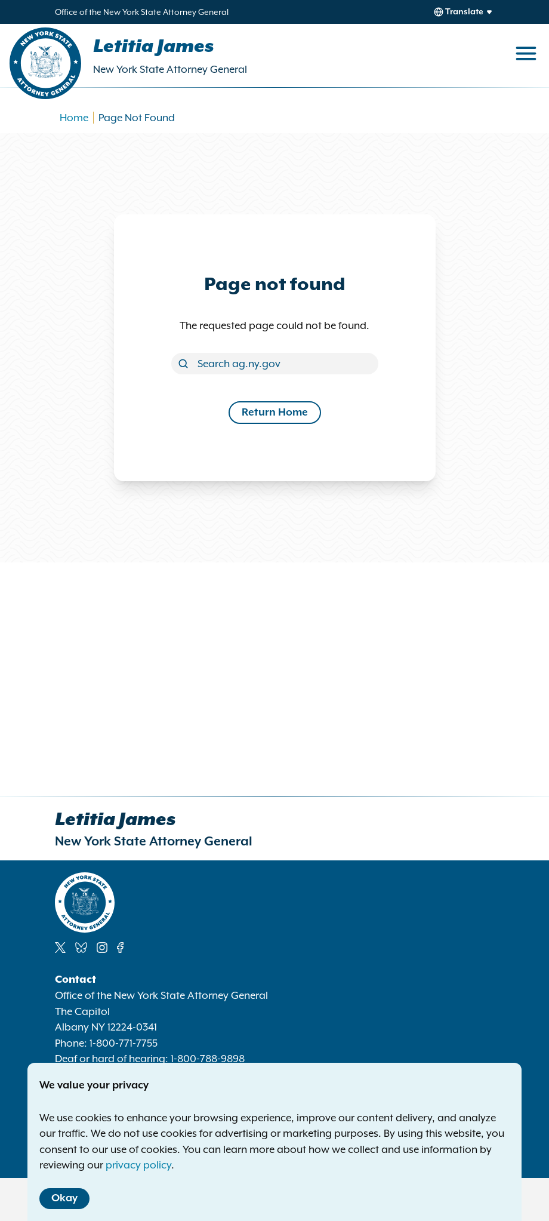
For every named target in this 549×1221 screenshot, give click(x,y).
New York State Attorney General (170, 69)
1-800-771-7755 (124, 1043)
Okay (64, 1198)
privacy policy (138, 1165)
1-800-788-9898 (208, 1059)
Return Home (275, 413)
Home (74, 118)
